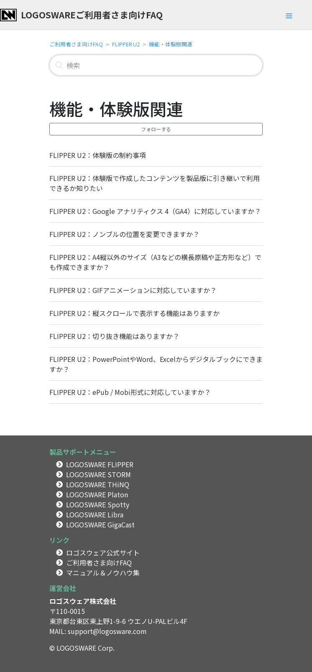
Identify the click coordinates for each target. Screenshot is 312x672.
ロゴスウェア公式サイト (103, 552)
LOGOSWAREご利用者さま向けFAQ (92, 14)
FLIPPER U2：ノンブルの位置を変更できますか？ (124, 234)
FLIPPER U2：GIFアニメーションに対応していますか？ (133, 290)
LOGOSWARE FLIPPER (99, 464)
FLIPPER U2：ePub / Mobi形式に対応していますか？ (130, 392)
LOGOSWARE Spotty (97, 504)
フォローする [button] (156, 128)
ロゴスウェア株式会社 (82, 601)
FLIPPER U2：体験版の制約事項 (97, 155)
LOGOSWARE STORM (98, 474)
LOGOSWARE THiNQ (97, 484)
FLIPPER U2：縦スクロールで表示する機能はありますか (134, 313)
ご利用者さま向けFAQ (76, 44)
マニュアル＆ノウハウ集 (103, 573)
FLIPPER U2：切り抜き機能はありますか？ (114, 336)
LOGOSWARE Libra (94, 514)
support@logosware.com (107, 631)
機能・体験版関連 (170, 44)
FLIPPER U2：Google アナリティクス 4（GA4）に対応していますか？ (155, 211)
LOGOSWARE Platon (97, 494)
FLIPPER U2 (126, 44)
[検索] (156, 65)
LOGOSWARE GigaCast (100, 524)
